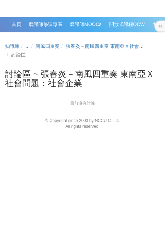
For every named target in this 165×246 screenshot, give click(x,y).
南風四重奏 (48, 46)
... (28, 46)
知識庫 (12, 46)
